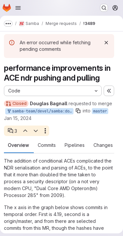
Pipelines (75, 145)
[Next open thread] (36, 131)
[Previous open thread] (25, 131)
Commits (47, 145)
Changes (103, 145)
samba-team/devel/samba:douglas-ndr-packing (40, 111)
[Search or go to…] (104, 8)
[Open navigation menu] (18, 8)
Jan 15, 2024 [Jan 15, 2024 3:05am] (17, 118)
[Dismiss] (106, 43)
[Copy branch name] (78, 111)
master (100, 111)
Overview (18, 145)
